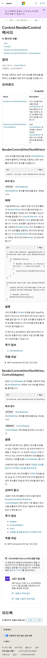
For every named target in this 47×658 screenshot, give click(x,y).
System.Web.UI (19, 65)
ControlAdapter (35, 127)
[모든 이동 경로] (4, 20)
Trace (12, 528)
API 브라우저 (22, 20)
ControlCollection (29, 216)
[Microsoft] (23, 3)
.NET (11, 20)
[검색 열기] (36, 3)
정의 (6, 43)
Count (27, 220)
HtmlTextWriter (35, 106)
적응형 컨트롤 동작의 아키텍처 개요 (26, 532)
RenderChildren (14, 209)
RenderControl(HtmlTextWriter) (16, 50)
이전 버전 (18, 647)
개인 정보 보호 (8, 651)
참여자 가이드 (16, 570)
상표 (14, 654)
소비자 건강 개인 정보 (27, 651)
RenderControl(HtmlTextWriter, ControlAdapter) (22, 53)
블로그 (27, 647)
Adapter (33, 452)
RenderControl (22, 227)
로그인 (42, 3)
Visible (21, 312)
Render (30, 237)
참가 (37, 647)
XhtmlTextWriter (21, 234)
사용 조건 (6, 654)
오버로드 (7, 46)
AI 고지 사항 (7, 647)
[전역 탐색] (2, 3)
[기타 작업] (43, 20)
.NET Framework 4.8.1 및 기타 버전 (22, 362)
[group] (25, 174)
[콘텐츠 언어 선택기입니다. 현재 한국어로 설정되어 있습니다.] (7, 630)
